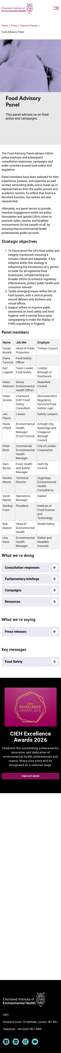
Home (5, 25)
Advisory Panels (29, 25)
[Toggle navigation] (56, 8)
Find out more (30, 776)
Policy (14, 25)
